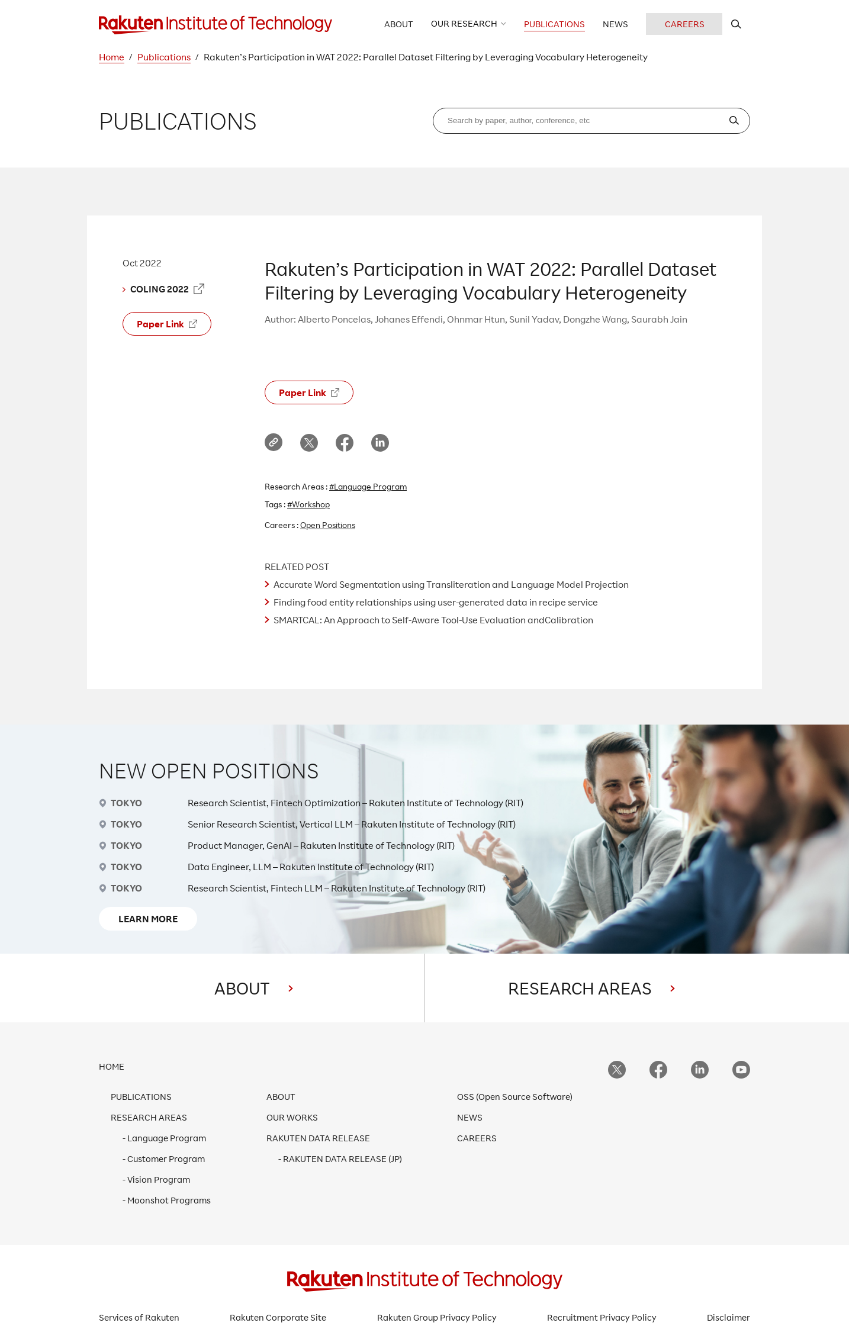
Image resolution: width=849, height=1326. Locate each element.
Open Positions (327, 525)
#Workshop (308, 504)
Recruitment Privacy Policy (602, 1317)
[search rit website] (736, 24)
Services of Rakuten (139, 1317)
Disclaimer (728, 1317)
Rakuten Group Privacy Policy (437, 1317)
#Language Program (368, 486)
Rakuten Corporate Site (278, 1317)
